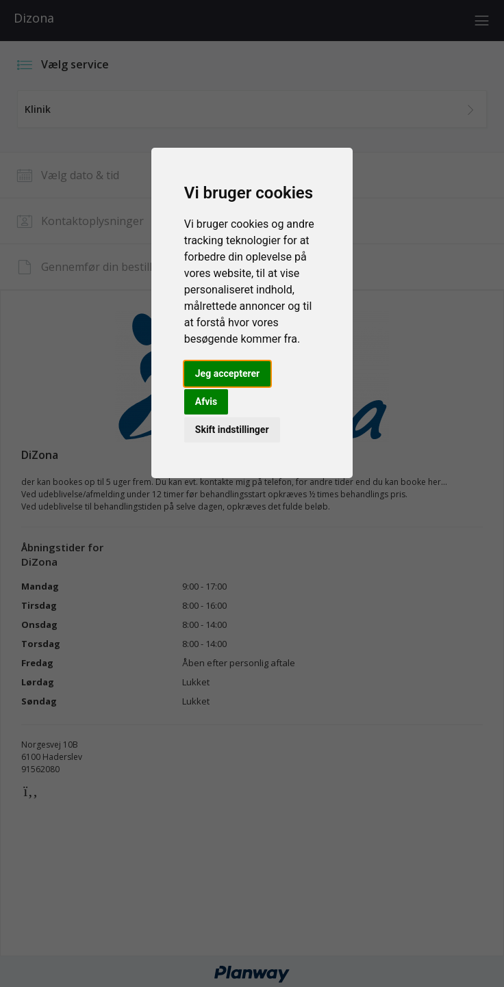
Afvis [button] (206, 401)
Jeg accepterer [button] (227, 373)
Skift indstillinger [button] (232, 429)
